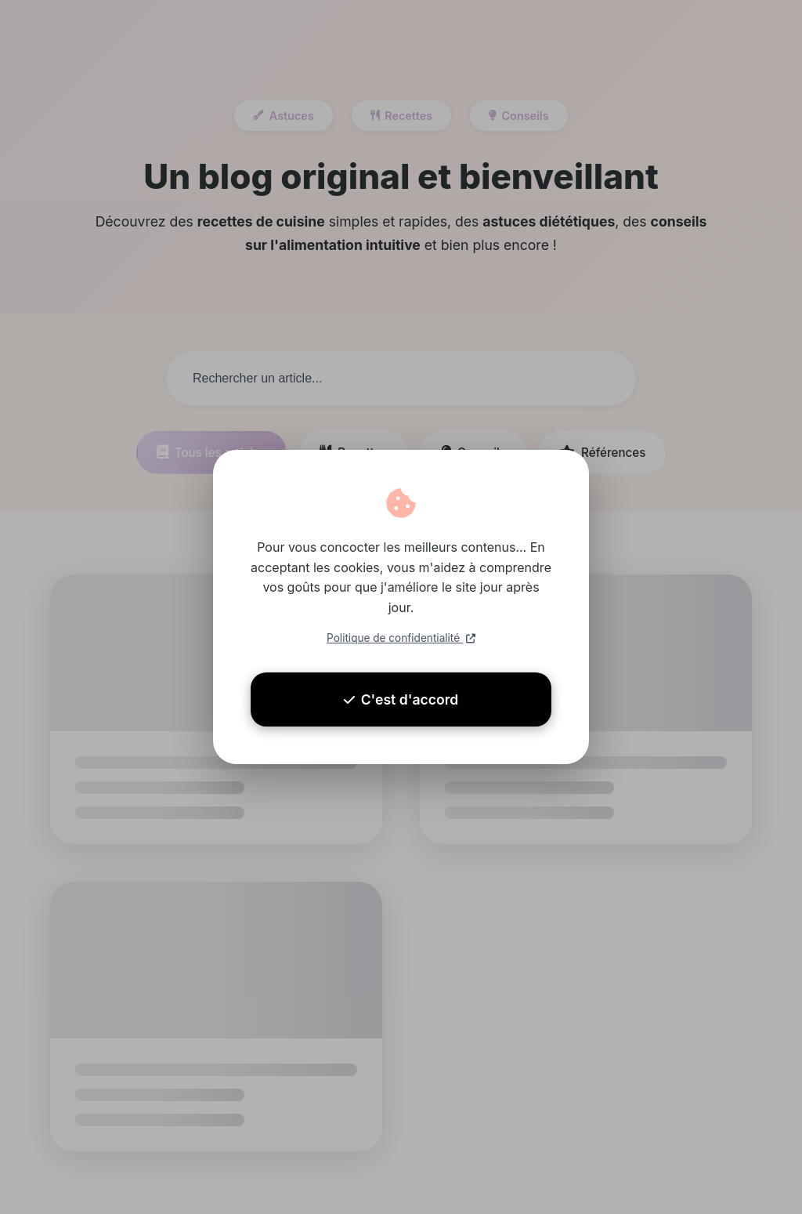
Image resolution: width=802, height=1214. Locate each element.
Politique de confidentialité (401, 638)
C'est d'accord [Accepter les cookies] (401, 699)
